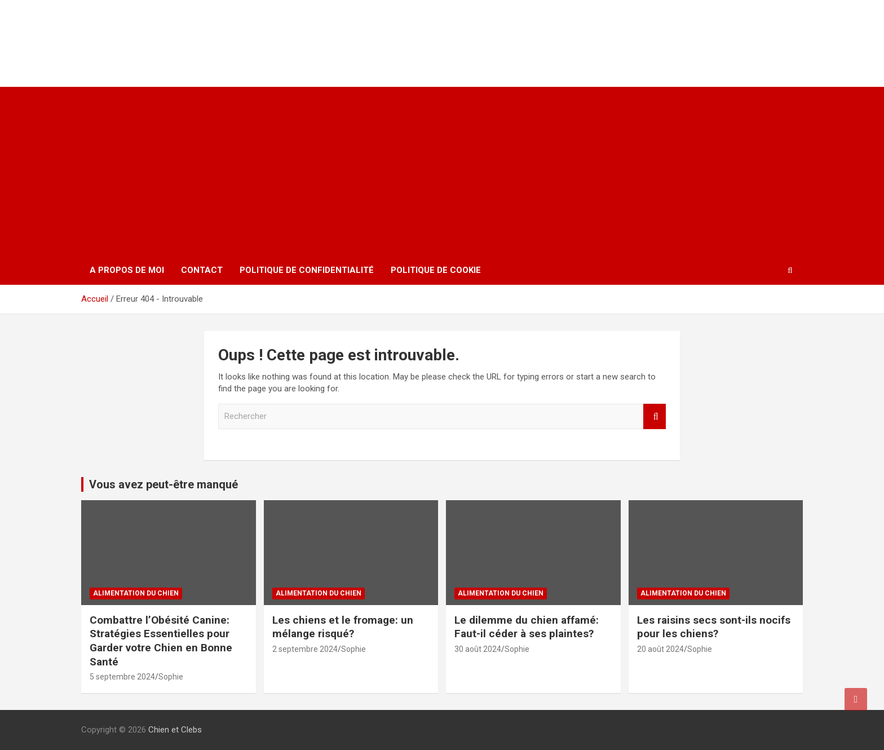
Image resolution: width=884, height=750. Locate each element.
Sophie (170, 676)
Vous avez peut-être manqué (163, 484)
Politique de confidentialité (307, 270)
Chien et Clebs (153, 31)
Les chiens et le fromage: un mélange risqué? (342, 627)
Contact (202, 270)
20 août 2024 (660, 649)
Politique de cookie (436, 270)
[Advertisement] (442, 171)
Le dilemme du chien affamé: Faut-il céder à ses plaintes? (526, 627)
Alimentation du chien (136, 593)
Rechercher (654, 416)
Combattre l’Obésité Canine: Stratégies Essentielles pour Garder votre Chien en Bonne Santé (161, 641)
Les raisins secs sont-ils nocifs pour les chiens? (713, 627)
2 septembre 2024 (305, 649)
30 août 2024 (477, 649)
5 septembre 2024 (122, 676)
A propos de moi (127, 270)
